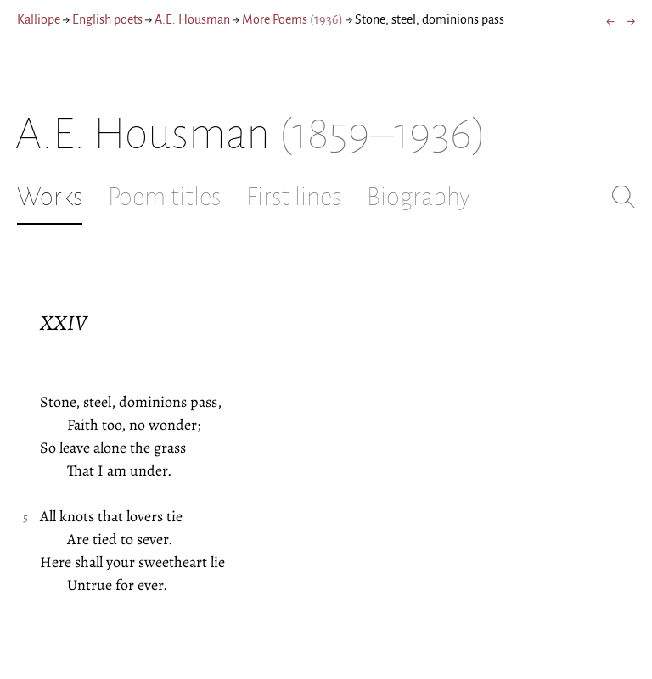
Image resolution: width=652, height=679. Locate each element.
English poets (107, 19)
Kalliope (38, 19)
